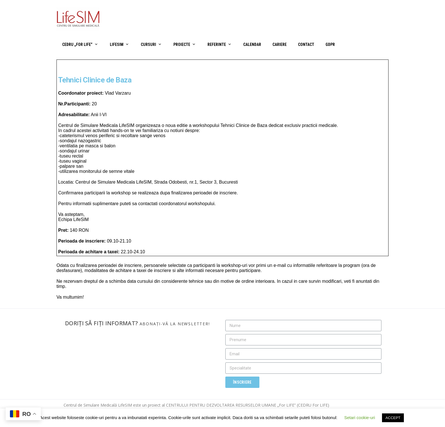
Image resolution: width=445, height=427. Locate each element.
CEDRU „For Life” (77, 44)
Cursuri (148, 44)
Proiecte (181, 44)
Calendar (252, 44)
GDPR (330, 44)
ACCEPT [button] (392, 418)
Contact (306, 44)
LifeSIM (116, 44)
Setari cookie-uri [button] (359, 417)
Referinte (216, 44)
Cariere (279, 44)
